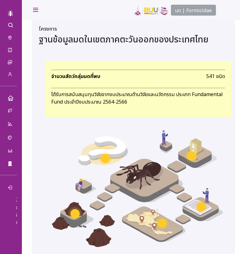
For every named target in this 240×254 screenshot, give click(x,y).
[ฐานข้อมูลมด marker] (75, 213)
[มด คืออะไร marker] (105, 158)
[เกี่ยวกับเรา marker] (191, 156)
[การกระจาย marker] (162, 223)
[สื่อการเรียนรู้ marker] (201, 207)
